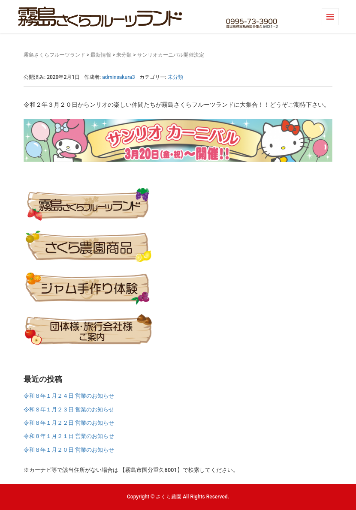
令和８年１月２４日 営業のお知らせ (69, 396)
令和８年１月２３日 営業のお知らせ (69, 409)
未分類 (124, 55)
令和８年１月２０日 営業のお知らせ (69, 450)
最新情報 (101, 55)
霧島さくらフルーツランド (54, 55)
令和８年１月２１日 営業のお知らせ (69, 436)
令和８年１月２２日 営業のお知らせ (69, 423)
